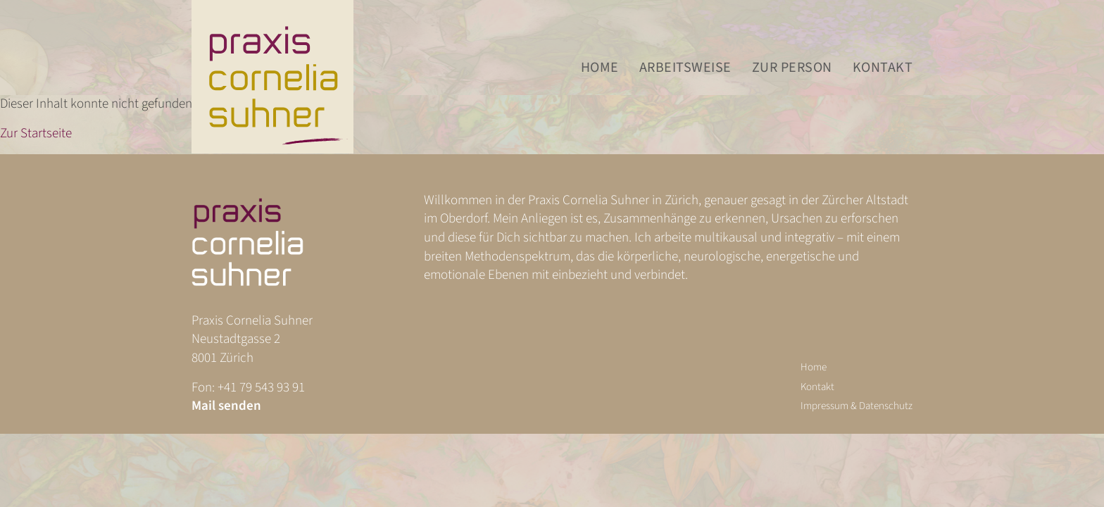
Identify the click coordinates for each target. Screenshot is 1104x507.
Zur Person (792, 67)
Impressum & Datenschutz (856, 406)
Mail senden (226, 405)
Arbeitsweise (685, 67)
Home (600, 67)
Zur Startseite (36, 133)
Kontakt (883, 67)
